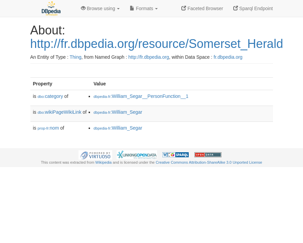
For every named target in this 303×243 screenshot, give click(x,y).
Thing (76, 57)
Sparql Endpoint (253, 8)
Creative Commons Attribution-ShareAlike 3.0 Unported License (209, 162)
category (50, 96)
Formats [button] (144, 8)
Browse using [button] (100, 8)
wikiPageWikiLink (60, 112)
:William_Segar (118, 112)
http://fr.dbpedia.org (148, 57)
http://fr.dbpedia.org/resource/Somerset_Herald (156, 44)
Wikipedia (103, 162)
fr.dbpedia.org (228, 57)
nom (48, 128)
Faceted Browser (202, 8)
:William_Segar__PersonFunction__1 (141, 96)
